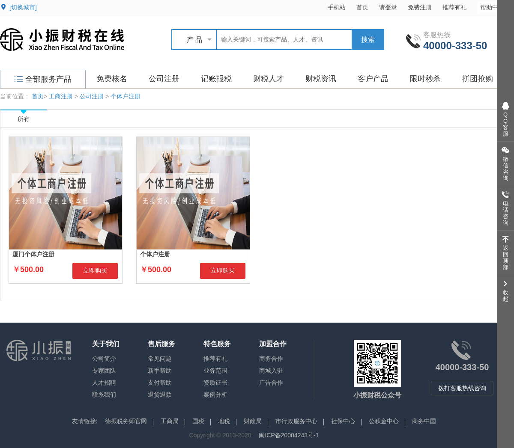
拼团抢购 (477, 78)
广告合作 (271, 382)
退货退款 (160, 394)
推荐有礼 (454, 7)
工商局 (170, 421)
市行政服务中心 (296, 421)
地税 (224, 421)
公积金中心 (384, 421)
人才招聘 (104, 382)
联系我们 (104, 394)
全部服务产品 (43, 79)
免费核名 (111, 78)
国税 (198, 421)
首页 (362, 7)
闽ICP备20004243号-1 (289, 435)
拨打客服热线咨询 (462, 388)
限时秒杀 (425, 78)
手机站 (337, 7)
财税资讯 (320, 78)
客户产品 (373, 78)
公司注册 (164, 78)
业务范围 (215, 370)
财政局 (253, 421)
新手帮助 (160, 370)
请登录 (388, 7)
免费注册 (420, 7)
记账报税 (216, 78)
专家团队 (104, 370)
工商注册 (61, 96)
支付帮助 (160, 382)
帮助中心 (496, 7)
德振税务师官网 (126, 421)
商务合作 (271, 358)
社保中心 (343, 421)
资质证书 (215, 382)
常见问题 (160, 358)
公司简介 (104, 358)
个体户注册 (125, 96)
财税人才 (268, 78)
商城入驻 (271, 370)
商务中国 (424, 421)
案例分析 (215, 394)
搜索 (368, 39)
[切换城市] (23, 7)
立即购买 (95, 270)
